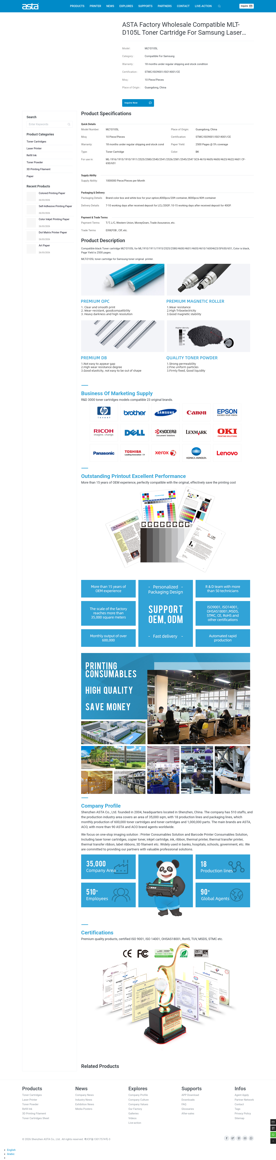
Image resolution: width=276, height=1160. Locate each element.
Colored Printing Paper (52, 193)
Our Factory (135, 1109)
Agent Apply (242, 1095)
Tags (237, 1109)
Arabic (11, 1154)
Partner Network (244, 1099)
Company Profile (138, 1095)
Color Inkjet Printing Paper (54, 219)
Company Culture (138, 1099)
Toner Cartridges (36, 141)
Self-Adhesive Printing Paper (55, 206)
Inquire (246, 6)
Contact (239, 1104)
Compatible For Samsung (159, 56)
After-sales (187, 1113)
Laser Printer (34, 148)
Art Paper (44, 245)
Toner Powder (35, 162)
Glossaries (187, 1109)
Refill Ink (32, 155)
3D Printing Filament (39, 169)
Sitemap (239, 1118)
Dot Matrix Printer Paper (53, 232)
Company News (84, 1095)
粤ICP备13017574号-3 (97, 1139)
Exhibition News (84, 1104)
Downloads (188, 1099)
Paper (30, 176)
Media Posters (83, 1109)
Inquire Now (138, 102)
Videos (132, 1118)
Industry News (83, 1099)
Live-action (134, 1122)
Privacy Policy (243, 1113)
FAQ (183, 1104)
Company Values (138, 1104)
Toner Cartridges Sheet (35, 1118)
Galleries (133, 1113)
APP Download (190, 1095)
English (11, 1150)
